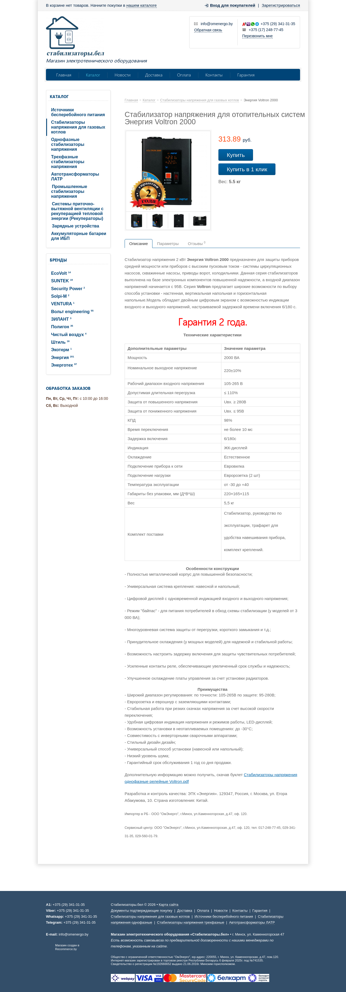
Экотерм (61, 349)
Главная (63, 75)
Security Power (68, 288)
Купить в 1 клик (247, 169)
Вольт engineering (72, 311)
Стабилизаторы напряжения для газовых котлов (78, 127)
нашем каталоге (141, 5)
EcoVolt (61, 273)
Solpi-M (60, 296)
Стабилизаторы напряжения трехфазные (190, 922)
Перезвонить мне (257, 36)
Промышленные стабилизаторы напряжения (69, 191)
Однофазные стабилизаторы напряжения (67, 144)
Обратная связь (208, 30)
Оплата (184, 75)
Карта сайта (168, 905)
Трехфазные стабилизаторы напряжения (67, 162)
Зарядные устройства (75, 226)
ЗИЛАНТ (61, 319)
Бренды (58, 260)
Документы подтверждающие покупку (141, 911)
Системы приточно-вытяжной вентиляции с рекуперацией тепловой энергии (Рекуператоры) (77, 211)
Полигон (62, 326)
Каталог (93, 75)
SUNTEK (62, 281)
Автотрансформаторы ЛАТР (75, 176)
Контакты (214, 75)
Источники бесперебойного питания (78, 112)
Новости (123, 75)
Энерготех (64, 365)
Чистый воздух (68, 334)
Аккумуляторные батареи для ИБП (78, 236)
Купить (236, 155)
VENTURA (62, 303)
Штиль (60, 342)
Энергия (62, 357)
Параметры (168, 243)
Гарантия (246, 75)
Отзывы (196, 243)
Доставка (153, 75)
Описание (138, 243)
